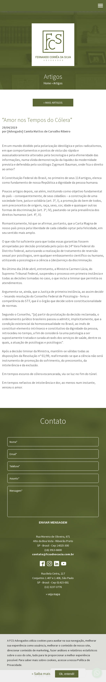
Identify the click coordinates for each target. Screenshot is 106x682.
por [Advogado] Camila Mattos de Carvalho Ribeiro (36, 131)
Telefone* (15, 466)
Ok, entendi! (67, 673)
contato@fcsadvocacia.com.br (53, 554)
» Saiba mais (41, 673)
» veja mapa (53, 594)
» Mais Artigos (53, 102)
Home (47, 83)
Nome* (13, 442)
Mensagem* (16, 490)
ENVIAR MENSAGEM (53, 522)
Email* (13, 454)
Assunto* (14, 478)
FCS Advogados (53, 44)
